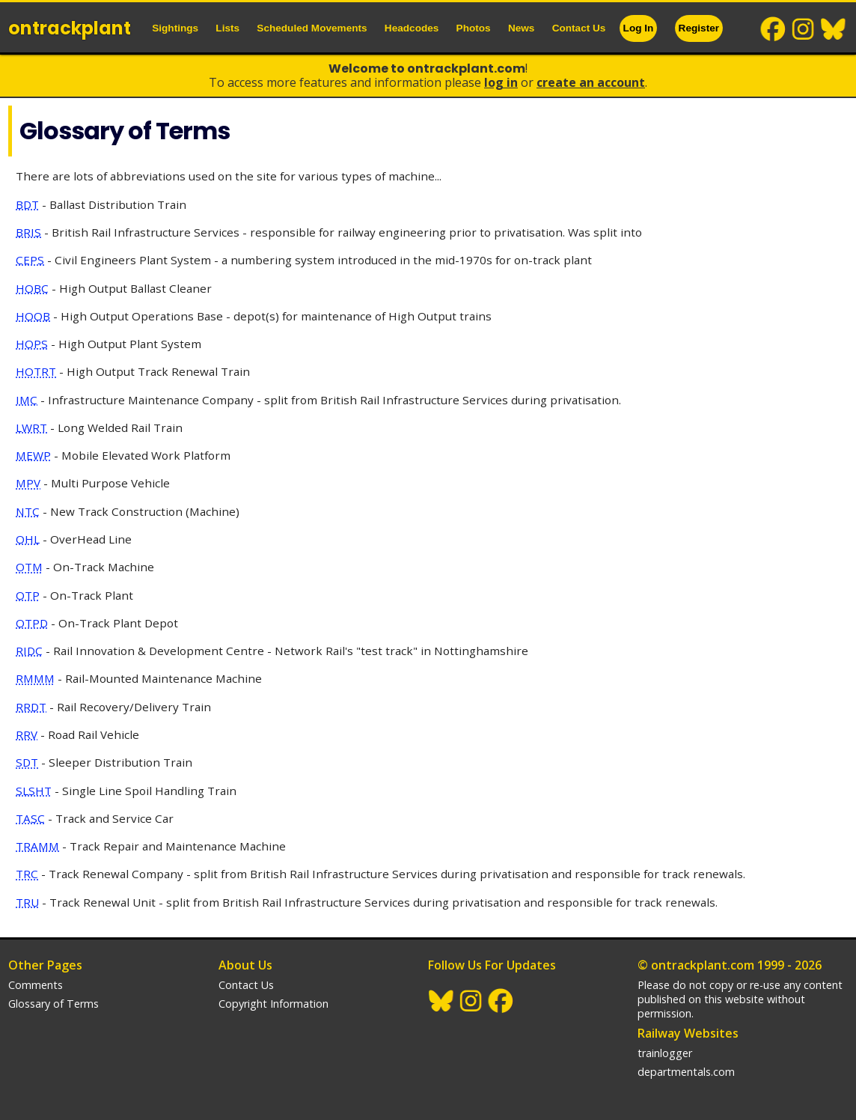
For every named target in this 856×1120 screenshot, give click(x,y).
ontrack (69, 28)
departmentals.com (686, 1072)
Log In (638, 28)
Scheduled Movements (312, 28)
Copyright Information (273, 1003)
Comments (35, 985)
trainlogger (665, 1053)
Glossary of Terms (53, 1003)
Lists (227, 28)
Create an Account (590, 82)
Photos (473, 28)
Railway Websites (688, 1033)
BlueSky (833, 29)
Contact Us (579, 28)
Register (699, 28)
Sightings (175, 28)
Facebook (773, 29)
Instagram (803, 29)
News (521, 28)
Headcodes (412, 28)
